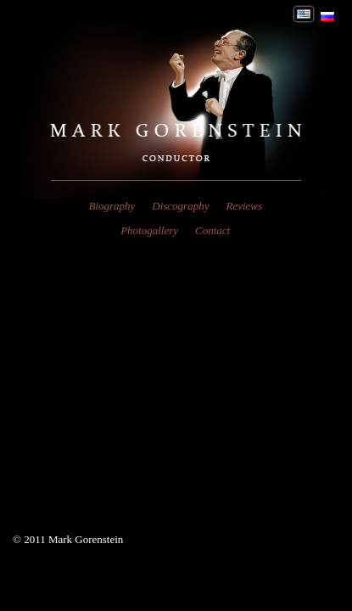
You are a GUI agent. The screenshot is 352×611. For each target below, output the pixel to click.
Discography (180, 205)
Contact (212, 230)
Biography (111, 205)
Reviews (244, 205)
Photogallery (149, 230)
